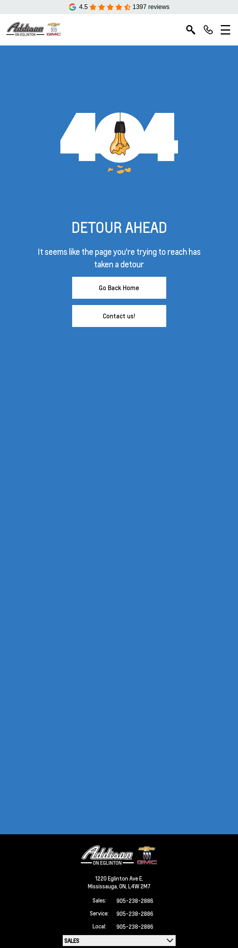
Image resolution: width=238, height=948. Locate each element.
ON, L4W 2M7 (135, 886)
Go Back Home (119, 287)
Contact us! (119, 316)
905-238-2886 (134, 900)
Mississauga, (103, 886)
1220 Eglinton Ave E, (119, 878)
